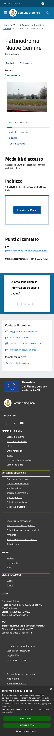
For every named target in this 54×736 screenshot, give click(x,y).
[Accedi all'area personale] (43, 3)
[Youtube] (22, 423)
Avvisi (10, 567)
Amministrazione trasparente (21, 674)
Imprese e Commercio (17, 493)
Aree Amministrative (17, 441)
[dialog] (27, 711)
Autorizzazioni (14, 544)
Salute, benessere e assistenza (22, 539)
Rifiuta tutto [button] (27, 725)
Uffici (9, 446)
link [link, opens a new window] (11, 712)
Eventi (10, 585)
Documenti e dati (15, 464)
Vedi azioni (26, 63)
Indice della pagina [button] (18, 122)
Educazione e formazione (19, 521)
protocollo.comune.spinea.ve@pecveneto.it (26, 250)
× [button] (51, 689)
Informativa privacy (16, 683)
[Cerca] (48, 13)
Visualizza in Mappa (27, 210)
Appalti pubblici (14, 497)
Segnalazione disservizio (18, 650)
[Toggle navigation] (5, 12)
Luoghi (37, 25)
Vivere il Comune (22, 25)
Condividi (12, 63)
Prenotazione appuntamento (21, 646)
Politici (10, 455)
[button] (27, 731)
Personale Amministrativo (19, 460)
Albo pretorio (13, 678)
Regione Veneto (12, 3)
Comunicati (12, 563)
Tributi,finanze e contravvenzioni (23, 530)
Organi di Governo (15, 436)
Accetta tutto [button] (27, 718)
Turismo (7, 28)
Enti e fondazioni (15, 450)
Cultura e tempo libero (18, 483)
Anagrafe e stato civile (18, 479)
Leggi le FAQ (13, 655)
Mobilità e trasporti (16, 506)
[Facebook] (7, 423)
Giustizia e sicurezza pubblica (21, 525)
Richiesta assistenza (16, 660)
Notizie (10, 558)
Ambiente (11, 535)
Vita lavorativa (14, 488)
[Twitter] (14, 423)
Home (6, 25)
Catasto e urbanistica (17, 502)
